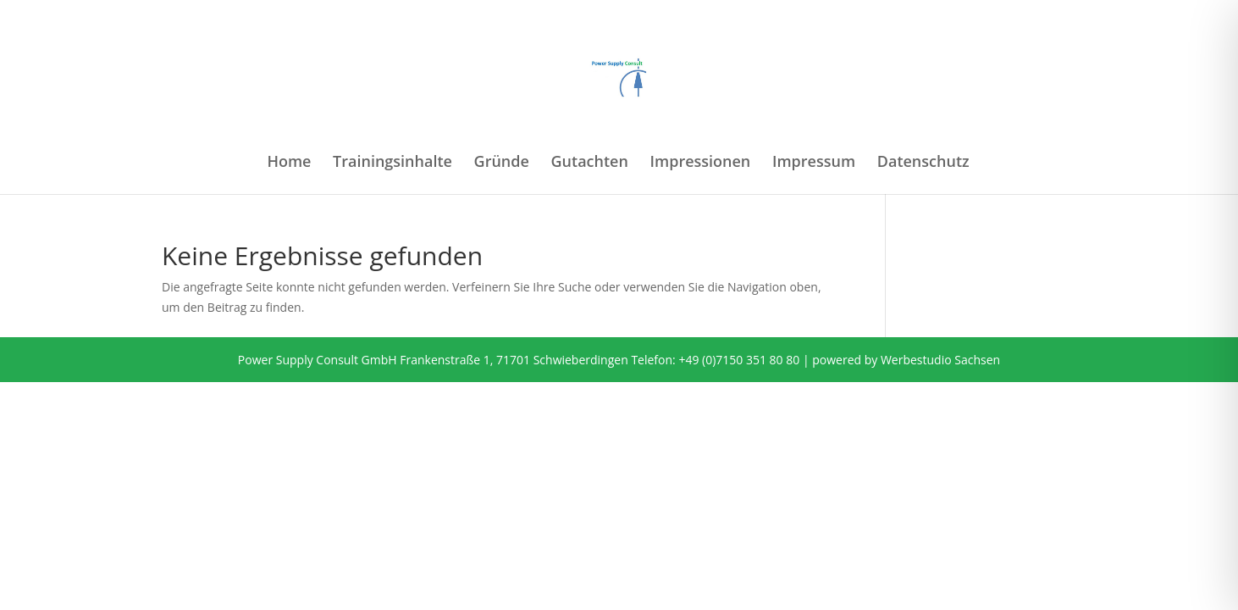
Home (289, 163)
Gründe (501, 163)
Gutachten (589, 163)
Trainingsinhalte (392, 163)
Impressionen (700, 163)
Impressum (813, 163)
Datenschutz (923, 163)
